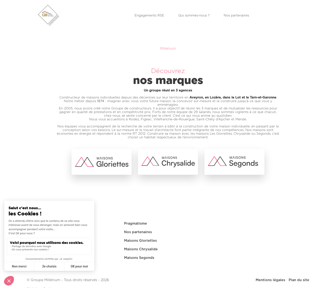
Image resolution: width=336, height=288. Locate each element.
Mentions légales (270, 280)
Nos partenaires (236, 15)
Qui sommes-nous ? (194, 15)
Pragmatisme (135, 223)
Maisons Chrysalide (141, 249)
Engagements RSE (149, 15)
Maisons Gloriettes (140, 240)
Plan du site (299, 280)
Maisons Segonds (139, 258)
